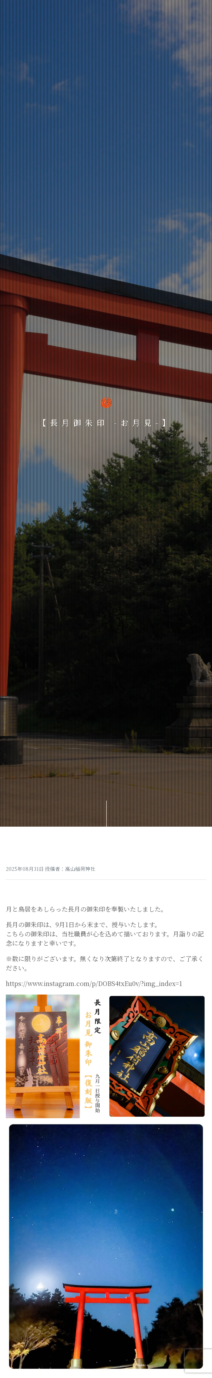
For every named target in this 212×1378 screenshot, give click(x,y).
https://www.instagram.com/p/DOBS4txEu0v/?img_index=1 (94, 983)
